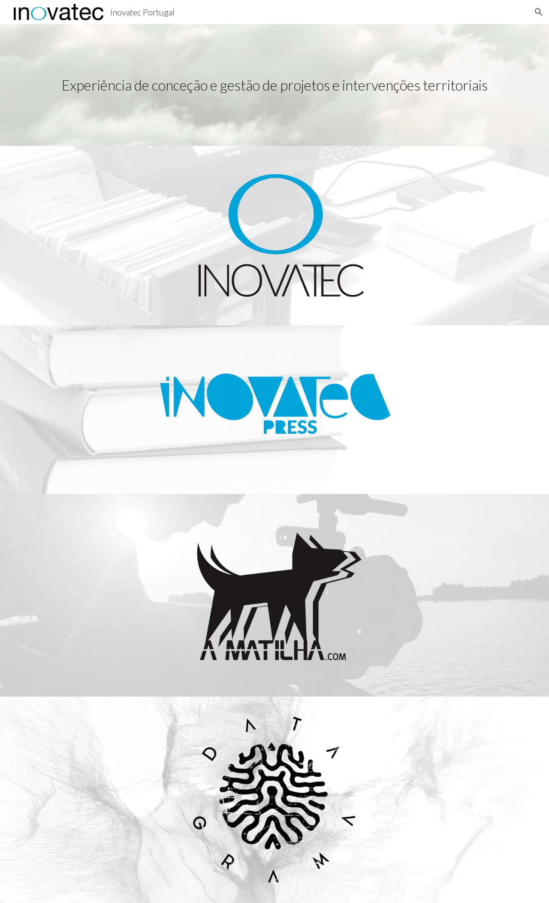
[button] (538, 12)
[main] (274, 85)
